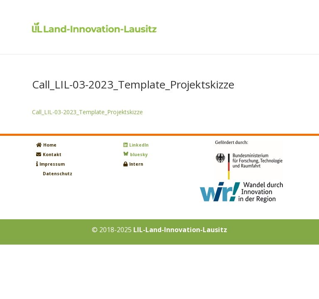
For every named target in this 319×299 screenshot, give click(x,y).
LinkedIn (139, 145)
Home (49, 145)
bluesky (139, 154)
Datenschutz (57, 173)
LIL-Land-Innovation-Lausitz (180, 229)
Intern (136, 164)
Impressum (52, 164)
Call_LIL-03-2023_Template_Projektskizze (87, 112)
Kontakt (52, 154)
